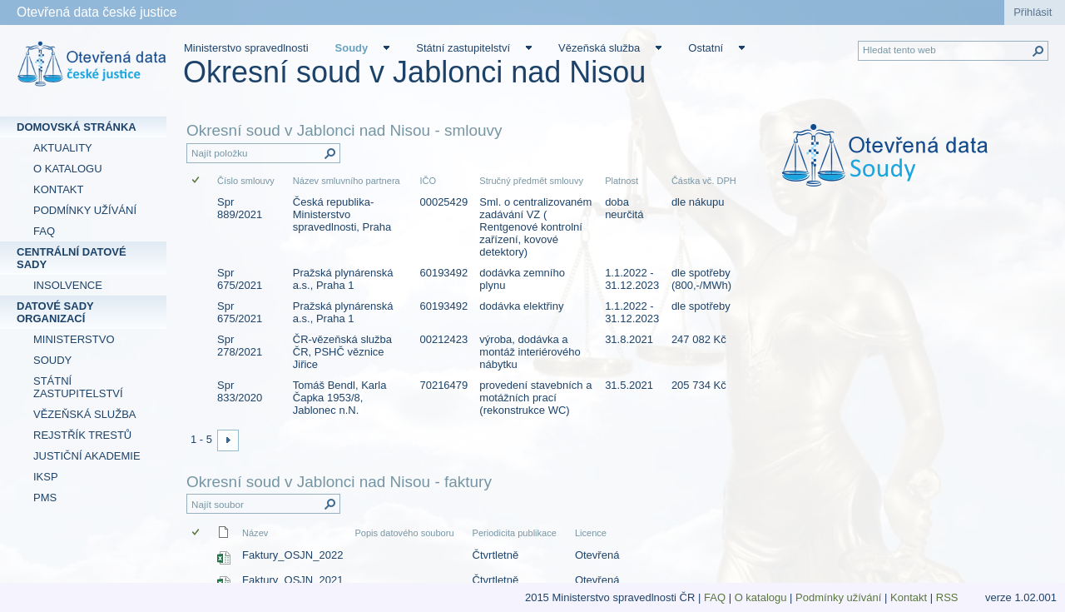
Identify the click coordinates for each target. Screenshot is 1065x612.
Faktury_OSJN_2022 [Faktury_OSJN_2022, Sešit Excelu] (292, 555)
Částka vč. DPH (703, 181)
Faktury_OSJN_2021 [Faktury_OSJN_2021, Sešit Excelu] (292, 580)
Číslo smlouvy (246, 181)
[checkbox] (196, 181)
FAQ (715, 597)
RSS (948, 597)
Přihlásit (1032, 12)
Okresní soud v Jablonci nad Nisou (414, 72)
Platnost (621, 181)
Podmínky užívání (838, 597)
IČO (427, 181)
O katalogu (761, 597)
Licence (591, 533)
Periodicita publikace (515, 533)
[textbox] (906, 166)
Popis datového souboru (403, 533)
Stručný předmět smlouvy (531, 181)
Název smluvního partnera (346, 181)
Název (255, 533)
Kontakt (908, 597)
